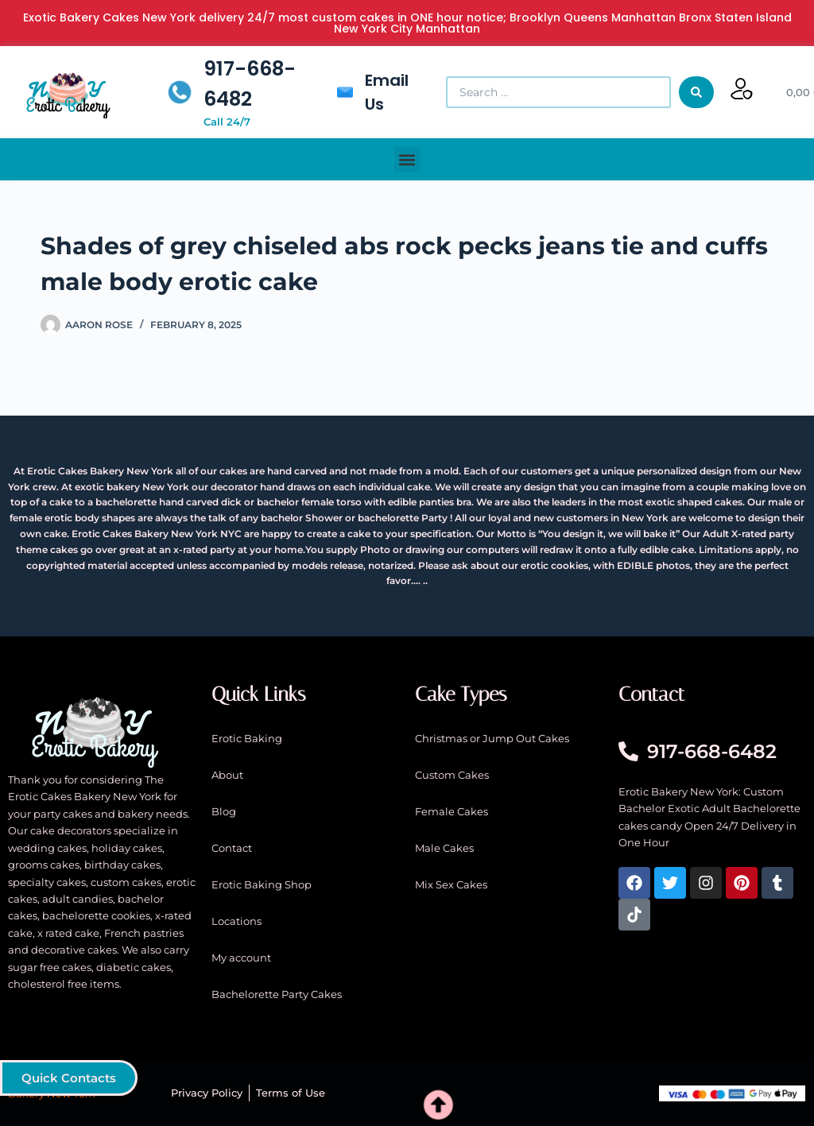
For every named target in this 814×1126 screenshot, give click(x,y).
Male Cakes (444, 848)
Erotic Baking (246, 738)
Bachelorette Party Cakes (276, 994)
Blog (223, 811)
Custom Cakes (452, 774)
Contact (231, 848)
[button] (407, 159)
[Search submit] (696, 92)
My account (241, 957)
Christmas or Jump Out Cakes (492, 738)
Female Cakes (451, 811)
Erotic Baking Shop (261, 884)
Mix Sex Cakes (451, 884)
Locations (236, 921)
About (227, 774)
